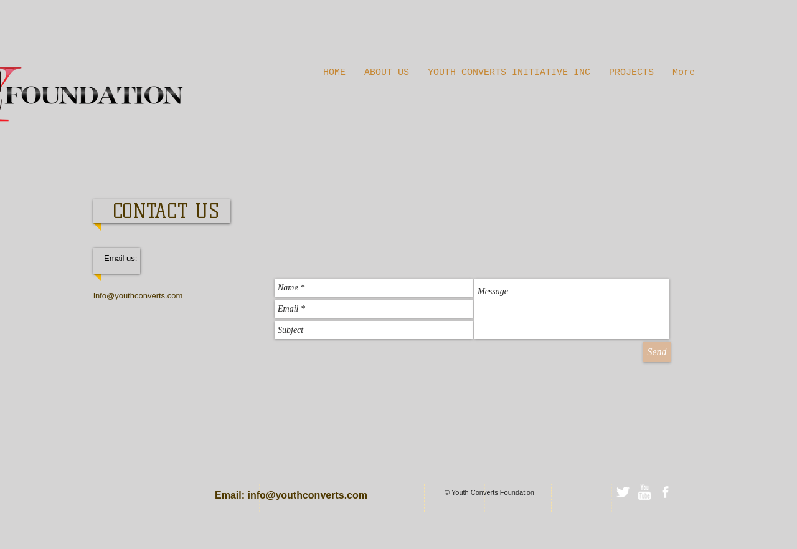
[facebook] (665, 492)
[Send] (657, 352)
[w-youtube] (644, 492)
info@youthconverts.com (137, 295)
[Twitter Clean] (623, 492)
